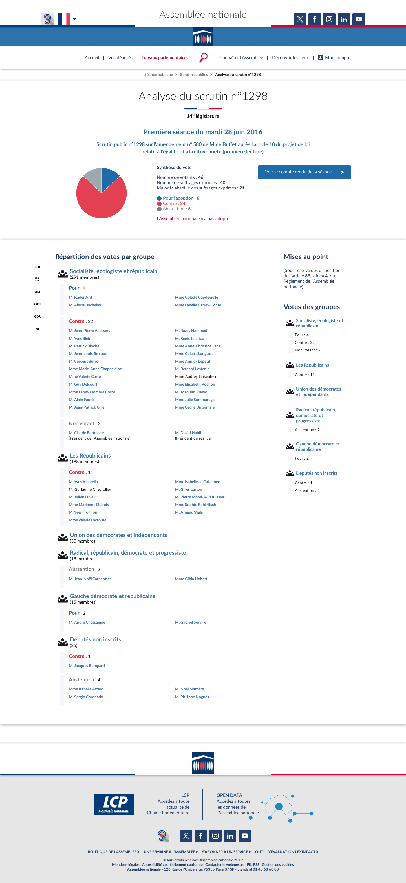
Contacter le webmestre (224, 864)
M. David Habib (188, 433)
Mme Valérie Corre (85, 376)
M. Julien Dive (81, 497)
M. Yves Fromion (83, 512)
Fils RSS (253, 864)
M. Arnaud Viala (189, 512)
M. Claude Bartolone (86, 433)
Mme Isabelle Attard (86, 689)
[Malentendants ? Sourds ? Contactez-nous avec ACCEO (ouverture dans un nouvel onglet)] (162, 835)
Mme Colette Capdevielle (196, 297)
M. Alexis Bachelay (85, 305)
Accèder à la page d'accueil (203, 34)
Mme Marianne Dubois (89, 505)
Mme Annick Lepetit (192, 361)
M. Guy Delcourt (83, 384)
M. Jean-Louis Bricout (88, 354)
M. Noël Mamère (189, 689)
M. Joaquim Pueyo (191, 392)
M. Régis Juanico (189, 338)
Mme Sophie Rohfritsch (195, 505)
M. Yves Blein (80, 338)
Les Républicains (90, 456)
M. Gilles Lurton (188, 489)
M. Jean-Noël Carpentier (90, 579)
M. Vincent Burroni (85, 361)
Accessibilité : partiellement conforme (172, 864)
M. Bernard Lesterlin (192, 369)
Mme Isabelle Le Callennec (197, 482)
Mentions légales (126, 864)
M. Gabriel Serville (190, 622)
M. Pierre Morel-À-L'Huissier (199, 497)
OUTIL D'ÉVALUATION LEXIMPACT (285, 852)
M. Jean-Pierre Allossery (89, 331)
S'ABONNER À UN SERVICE (225, 852)
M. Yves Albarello (83, 482)
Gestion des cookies (278, 864)
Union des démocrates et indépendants (118, 535)
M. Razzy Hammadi (191, 331)
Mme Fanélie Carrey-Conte (198, 305)
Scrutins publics (194, 75)
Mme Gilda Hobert (191, 579)
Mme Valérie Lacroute (87, 520)
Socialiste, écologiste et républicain (113, 271)
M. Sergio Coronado (86, 697)
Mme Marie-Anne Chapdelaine (95, 369)
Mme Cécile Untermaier (195, 407)
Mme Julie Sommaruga (195, 400)
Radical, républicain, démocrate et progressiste (128, 553)
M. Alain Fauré (81, 400)
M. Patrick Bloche (84, 346)
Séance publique (158, 75)
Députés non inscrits (95, 640)
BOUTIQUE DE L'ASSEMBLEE (112, 852)
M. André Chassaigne (87, 622)
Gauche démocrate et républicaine (113, 596)
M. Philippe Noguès (192, 697)
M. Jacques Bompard (87, 666)
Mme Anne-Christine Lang (197, 346)
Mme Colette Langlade (194, 354)
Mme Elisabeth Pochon (195, 384)
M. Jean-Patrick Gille (86, 407)
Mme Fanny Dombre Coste (92, 392)
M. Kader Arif (80, 297)
